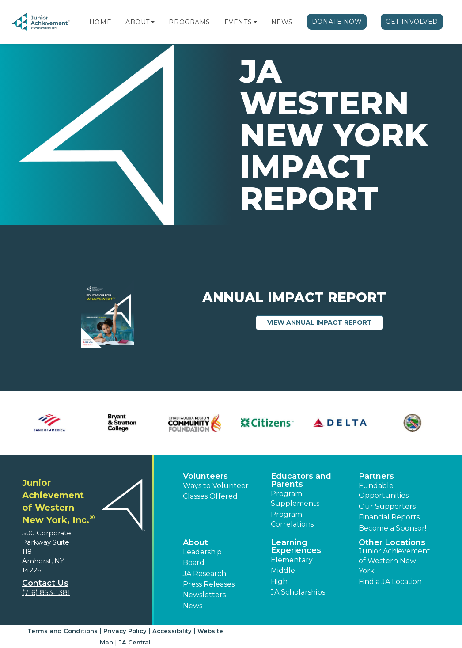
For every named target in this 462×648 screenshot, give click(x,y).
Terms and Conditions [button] (62, 630)
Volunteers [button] (205, 476)
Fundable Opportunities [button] (384, 490)
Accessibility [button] (172, 630)
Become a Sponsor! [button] (392, 528)
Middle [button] (283, 570)
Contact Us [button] (45, 583)
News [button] (192, 606)
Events (238, 22)
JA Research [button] (204, 573)
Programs (189, 22)
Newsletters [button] (204, 595)
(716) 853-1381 (46, 592)
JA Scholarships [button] (298, 592)
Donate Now (337, 22)
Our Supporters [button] (387, 506)
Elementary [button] (292, 560)
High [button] (279, 581)
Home (100, 22)
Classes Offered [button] (210, 496)
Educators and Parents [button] (301, 480)
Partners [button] (376, 476)
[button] (153, 22)
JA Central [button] (135, 642)
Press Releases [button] (209, 584)
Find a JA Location (390, 581)
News (282, 22)
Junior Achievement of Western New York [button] (394, 561)
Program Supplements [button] (295, 498)
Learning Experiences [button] (296, 546)
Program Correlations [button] (292, 519)
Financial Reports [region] (389, 517)
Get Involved (412, 22)
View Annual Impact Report (325, 322)
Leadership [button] (202, 552)
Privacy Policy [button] (125, 630)
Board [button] (193, 562)
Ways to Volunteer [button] (216, 485)
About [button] (195, 542)
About (137, 22)
